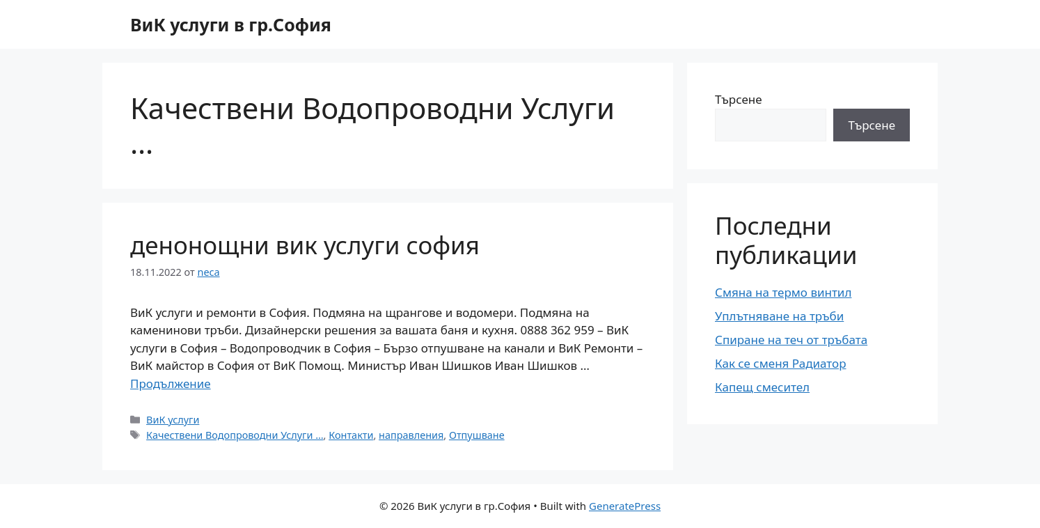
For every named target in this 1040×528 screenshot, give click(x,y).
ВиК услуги (172, 419)
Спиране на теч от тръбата (791, 340)
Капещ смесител (762, 387)
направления (411, 435)
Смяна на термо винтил (783, 292)
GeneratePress (625, 506)
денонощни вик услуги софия (305, 244)
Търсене (738, 99)
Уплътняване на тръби (779, 316)
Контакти (351, 435)
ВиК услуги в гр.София (230, 24)
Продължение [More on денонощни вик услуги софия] (170, 383)
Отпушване (477, 435)
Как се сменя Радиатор (780, 363)
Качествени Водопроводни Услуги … (235, 435)
